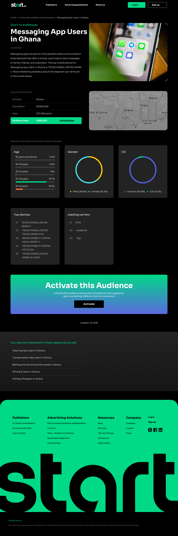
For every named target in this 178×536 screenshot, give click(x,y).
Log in (135, 5)
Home (14, 17)
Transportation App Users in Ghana (32, 357)
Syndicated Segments (58, 438)
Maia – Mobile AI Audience (60, 433)
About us (100, 5)
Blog (100, 423)
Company (132, 418)
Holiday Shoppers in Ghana (27, 378)
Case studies (19, 433)
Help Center (104, 443)
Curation (51, 428)
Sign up (156, 5)
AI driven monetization (23, 423)
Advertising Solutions (76, 5)
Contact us (103, 438)
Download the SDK (21, 428)
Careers (130, 428)
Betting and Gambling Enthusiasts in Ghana (36, 364)
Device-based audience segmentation (66, 423)
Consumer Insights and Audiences (36, 17)
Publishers (51, 5)
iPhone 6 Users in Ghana (26, 371)
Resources (106, 418)
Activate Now (67, 120)
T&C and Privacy (106, 433)
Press (129, 433)
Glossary (102, 428)
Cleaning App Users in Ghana (28, 350)
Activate (89, 304)
